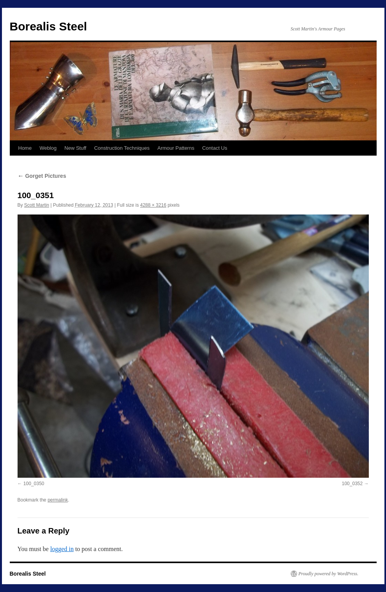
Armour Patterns (175, 148)
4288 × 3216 (153, 205)
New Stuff (75, 148)
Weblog (48, 148)
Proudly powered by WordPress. (329, 573)
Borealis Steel (48, 26)
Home (25, 148)
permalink (58, 500)
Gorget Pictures (42, 176)
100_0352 (352, 483)
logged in (62, 549)
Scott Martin (36, 205)
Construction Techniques (121, 148)
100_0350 (33, 483)
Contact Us (214, 148)
